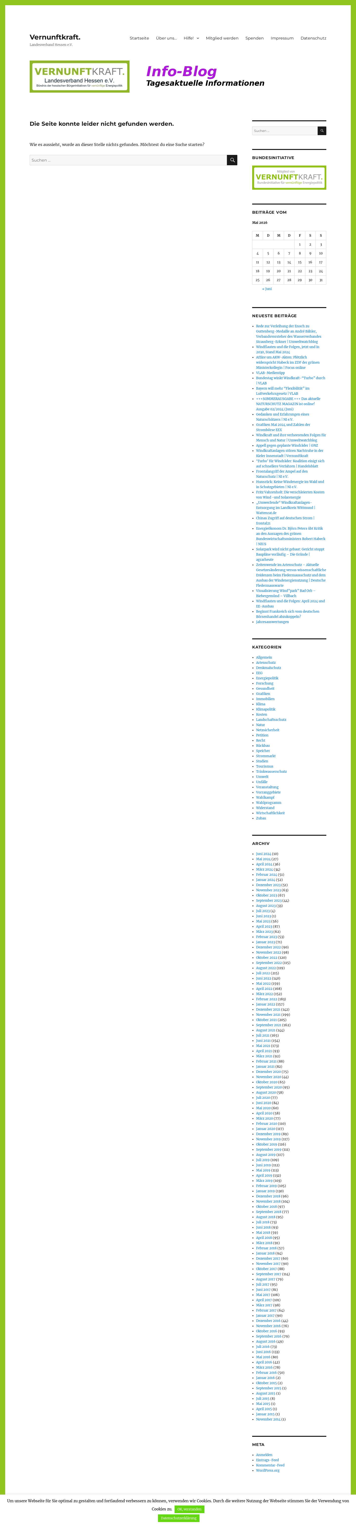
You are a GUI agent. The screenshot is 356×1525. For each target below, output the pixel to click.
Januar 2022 (265, 1004)
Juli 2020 (263, 1098)
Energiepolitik (267, 678)
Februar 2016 (266, 1373)
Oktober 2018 (266, 1207)
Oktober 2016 (266, 1331)
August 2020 (266, 1092)
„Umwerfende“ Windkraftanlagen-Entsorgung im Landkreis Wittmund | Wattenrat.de (285, 508)
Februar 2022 (266, 999)
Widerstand (265, 808)
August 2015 (265, 1393)
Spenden (254, 38)
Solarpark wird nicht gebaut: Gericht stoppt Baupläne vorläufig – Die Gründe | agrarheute (290, 554)
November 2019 (268, 1139)
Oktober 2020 (266, 1082)
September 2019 (269, 1150)
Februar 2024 (266, 875)
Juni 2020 (263, 1103)
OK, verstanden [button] (189, 1509)
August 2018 (265, 1217)
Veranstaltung (267, 787)
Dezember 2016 (268, 1321)
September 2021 (268, 1025)
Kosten (261, 714)
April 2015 (264, 1409)
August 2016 (266, 1341)
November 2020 (268, 1077)
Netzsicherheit (267, 730)
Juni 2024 (263, 854)
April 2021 (264, 1051)
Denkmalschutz (268, 668)
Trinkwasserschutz (271, 772)
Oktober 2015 (266, 1383)
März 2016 (264, 1367)
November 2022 (268, 952)
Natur (260, 725)
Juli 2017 (262, 1284)
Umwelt (262, 777)
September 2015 (268, 1388)
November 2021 (268, 1015)
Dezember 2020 (268, 1072)
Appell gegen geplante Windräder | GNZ (287, 445)
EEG (259, 673)
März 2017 (264, 1305)
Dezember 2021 (268, 1009)
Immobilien (265, 699)
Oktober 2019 (266, 1144)
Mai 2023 (263, 921)
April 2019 (264, 1175)
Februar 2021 (266, 1061)
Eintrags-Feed (267, 1460)
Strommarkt (266, 756)
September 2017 (268, 1274)
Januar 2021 (265, 1067)
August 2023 (266, 906)
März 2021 (264, 1056)
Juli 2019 (263, 1160)
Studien (262, 761)
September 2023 (269, 900)
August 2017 (265, 1279)
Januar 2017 (265, 1316)
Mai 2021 (263, 1046)
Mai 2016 (263, 1357)
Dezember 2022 (268, 947)
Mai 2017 (263, 1295)
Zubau (261, 818)
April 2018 (264, 1238)
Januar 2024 (265, 880)
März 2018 (264, 1243)
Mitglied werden (222, 38)
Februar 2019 (266, 1186)
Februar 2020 (266, 1124)
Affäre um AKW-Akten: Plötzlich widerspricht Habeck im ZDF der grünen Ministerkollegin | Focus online (288, 362)
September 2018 (268, 1212)
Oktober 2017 (266, 1269)
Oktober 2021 (266, 1020)
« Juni (267, 289)
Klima (260, 704)
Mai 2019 (263, 1170)
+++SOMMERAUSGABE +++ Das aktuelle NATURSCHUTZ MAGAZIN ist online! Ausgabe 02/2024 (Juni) (288, 404)
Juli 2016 (263, 1347)
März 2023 (264, 932)
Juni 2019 (263, 1165)
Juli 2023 (263, 911)
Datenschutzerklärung (179, 1518)
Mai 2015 (263, 1404)
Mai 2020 (263, 1108)
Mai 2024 (263, 859)
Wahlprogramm (268, 803)
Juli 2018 (262, 1222)
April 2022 (264, 989)
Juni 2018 (263, 1227)
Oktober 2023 (266, 895)
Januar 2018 (265, 1253)
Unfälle (261, 782)
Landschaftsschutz (271, 720)
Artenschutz (266, 663)
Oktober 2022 (266, 958)
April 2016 (264, 1362)
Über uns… (166, 38)
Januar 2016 (265, 1378)
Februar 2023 (266, 937)
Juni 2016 (263, 1352)
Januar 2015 (265, 1414)
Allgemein (264, 657)
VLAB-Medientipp (270, 373)
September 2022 (269, 963)
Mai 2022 (263, 984)
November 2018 (268, 1201)
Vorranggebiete (268, 792)
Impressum (282, 38)
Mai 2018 (263, 1233)
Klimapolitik (265, 709)
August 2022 (266, 968)
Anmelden (264, 1455)
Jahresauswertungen (272, 622)
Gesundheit (265, 689)
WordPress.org (268, 1470)
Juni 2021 (263, 1041)
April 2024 (264, 864)
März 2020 (264, 1118)
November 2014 (268, 1419)
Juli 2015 (262, 1399)
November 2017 (268, 1264)
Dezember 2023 (268, 885)
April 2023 (264, 926)
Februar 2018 (266, 1248)
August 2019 (266, 1155)
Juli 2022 (263, 973)
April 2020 (264, 1113)
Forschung (264, 683)
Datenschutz (313, 38)
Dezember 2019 (268, 1134)
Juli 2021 (262, 1035)
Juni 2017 (263, 1290)
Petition (262, 735)
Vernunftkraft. (55, 37)
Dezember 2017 (268, 1258)
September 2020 (269, 1087)
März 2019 (264, 1181)
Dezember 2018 (268, 1196)
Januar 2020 (265, 1129)
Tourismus (264, 766)
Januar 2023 (265, 942)
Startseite (139, 38)
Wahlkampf (265, 797)
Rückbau (263, 746)
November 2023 (268, 890)
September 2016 (269, 1336)
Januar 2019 (265, 1191)
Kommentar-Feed (270, 1465)
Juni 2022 (263, 978)
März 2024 (264, 869)
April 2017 (264, 1300)
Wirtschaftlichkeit (270, 813)
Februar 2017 (266, 1310)
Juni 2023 (263, 916)
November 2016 (268, 1326)
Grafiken (263, 694)
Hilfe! (189, 38)
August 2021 (265, 1030)
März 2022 (264, 994)
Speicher (263, 751)
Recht (260, 740)
